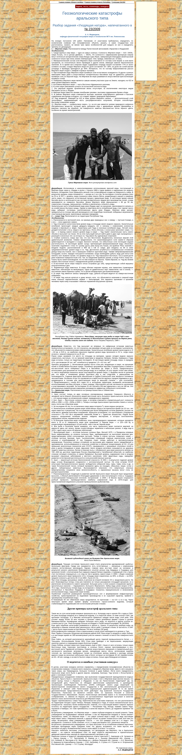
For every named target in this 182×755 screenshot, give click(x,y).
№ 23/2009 (92, 29)
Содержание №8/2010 (118, 2)
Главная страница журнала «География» (98, 2)
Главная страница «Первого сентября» (71, 2)
